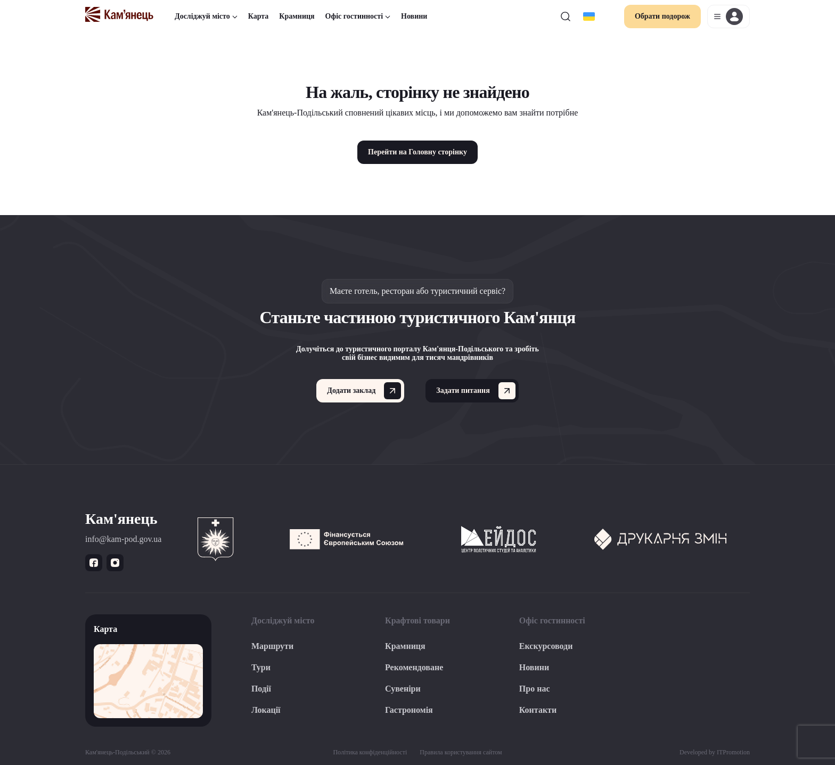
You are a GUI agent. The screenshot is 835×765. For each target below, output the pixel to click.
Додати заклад (364, 390)
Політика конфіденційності (370, 752)
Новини (414, 16)
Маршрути (272, 646)
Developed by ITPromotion (715, 752)
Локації (266, 709)
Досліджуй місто (206, 16)
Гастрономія (409, 709)
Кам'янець (121, 519)
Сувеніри (403, 688)
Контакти (537, 709)
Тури (261, 667)
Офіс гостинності (357, 16)
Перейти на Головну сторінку (417, 152)
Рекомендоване (414, 667)
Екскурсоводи (546, 646)
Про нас (534, 688)
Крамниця (296, 16)
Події (261, 688)
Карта (258, 16)
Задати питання (475, 390)
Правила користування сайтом (461, 752)
